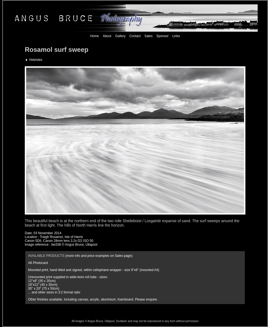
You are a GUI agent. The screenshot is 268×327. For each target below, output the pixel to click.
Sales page (123, 256)
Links (176, 36)
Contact (135, 36)
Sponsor (162, 36)
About (107, 36)
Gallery (120, 36)
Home (94, 36)
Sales (148, 36)
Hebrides (35, 60)
